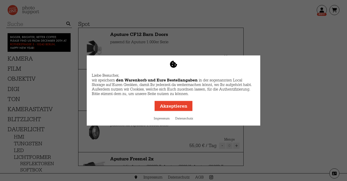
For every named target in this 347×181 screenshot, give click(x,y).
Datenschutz (184, 118)
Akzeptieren (173, 106)
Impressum (162, 118)
